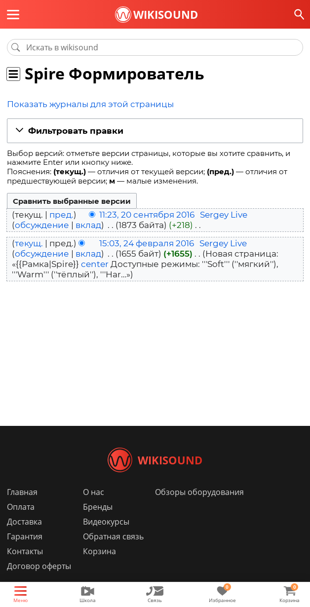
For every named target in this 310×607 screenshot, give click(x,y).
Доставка (24, 536)
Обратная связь (113, 551)
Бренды (98, 521)
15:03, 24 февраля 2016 (146, 242)
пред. (61, 214)
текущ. (29, 242)
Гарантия (24, 551)
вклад (88, 224)
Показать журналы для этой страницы (80, 104)
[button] (155, 129)
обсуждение (42, 224)
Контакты (25, 566)
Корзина (99, 566)
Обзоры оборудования (199, 506)
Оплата (21, 521)
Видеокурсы (106, 536)
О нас (93, 506)
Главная (22, 506)
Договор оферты (39, 580)
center (95, 263)
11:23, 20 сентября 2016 (146, 214)
